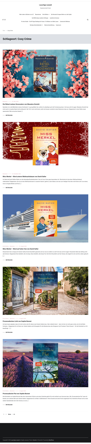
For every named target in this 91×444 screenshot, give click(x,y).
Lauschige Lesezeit (45, 5)
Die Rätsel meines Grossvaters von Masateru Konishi (21, 104)
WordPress (51, 440)
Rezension (5, 101)
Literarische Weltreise (65, 21)
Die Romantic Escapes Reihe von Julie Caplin (61, 14)
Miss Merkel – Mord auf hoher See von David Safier (20, 249)
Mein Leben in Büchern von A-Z (26, 14)
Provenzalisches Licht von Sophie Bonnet (17, 321)
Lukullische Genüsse (54, 18)
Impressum (58, 25)
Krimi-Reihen (45, 14)
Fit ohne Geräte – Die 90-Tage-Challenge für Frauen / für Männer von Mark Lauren (39, 21)
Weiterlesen (9, 115)
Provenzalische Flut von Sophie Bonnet (16, 393)
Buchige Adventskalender (36, 25)
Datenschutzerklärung (49, 25)
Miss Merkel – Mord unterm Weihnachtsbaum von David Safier (24, 176)
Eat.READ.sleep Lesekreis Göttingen (40, 18)
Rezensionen (38, 14)
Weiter (9, 414)
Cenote (34, 440)
